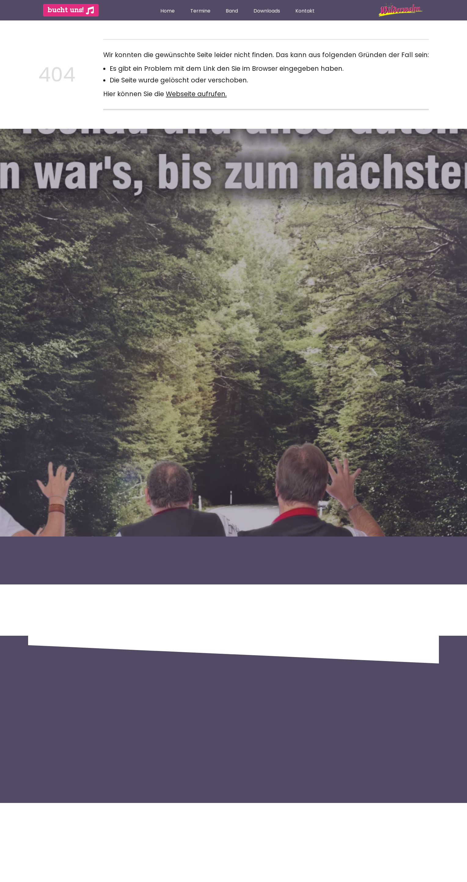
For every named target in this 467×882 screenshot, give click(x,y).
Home (167, 10)
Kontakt (305, 10)
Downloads (267, 10)
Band (232, 10)
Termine (200, 10)
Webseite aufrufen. (196, 93)
